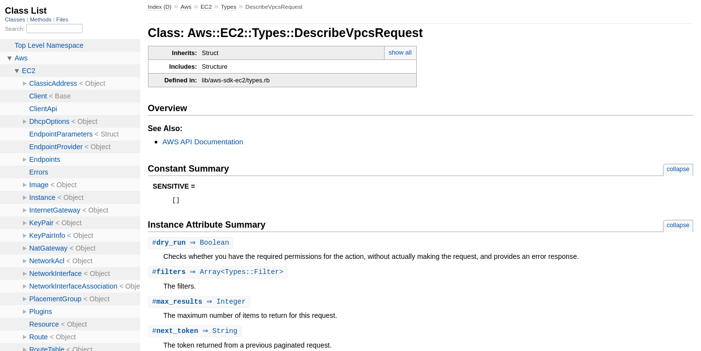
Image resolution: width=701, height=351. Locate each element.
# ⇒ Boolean (192, 244)
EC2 (206, 6)
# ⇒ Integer (200, 304)
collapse (678, 169)
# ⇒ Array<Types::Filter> (219, 274)
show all (400, 52)
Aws (186, 6)
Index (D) (160, 6)
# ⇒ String (196, 334)
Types (229, 6)
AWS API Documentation (203, 141)
